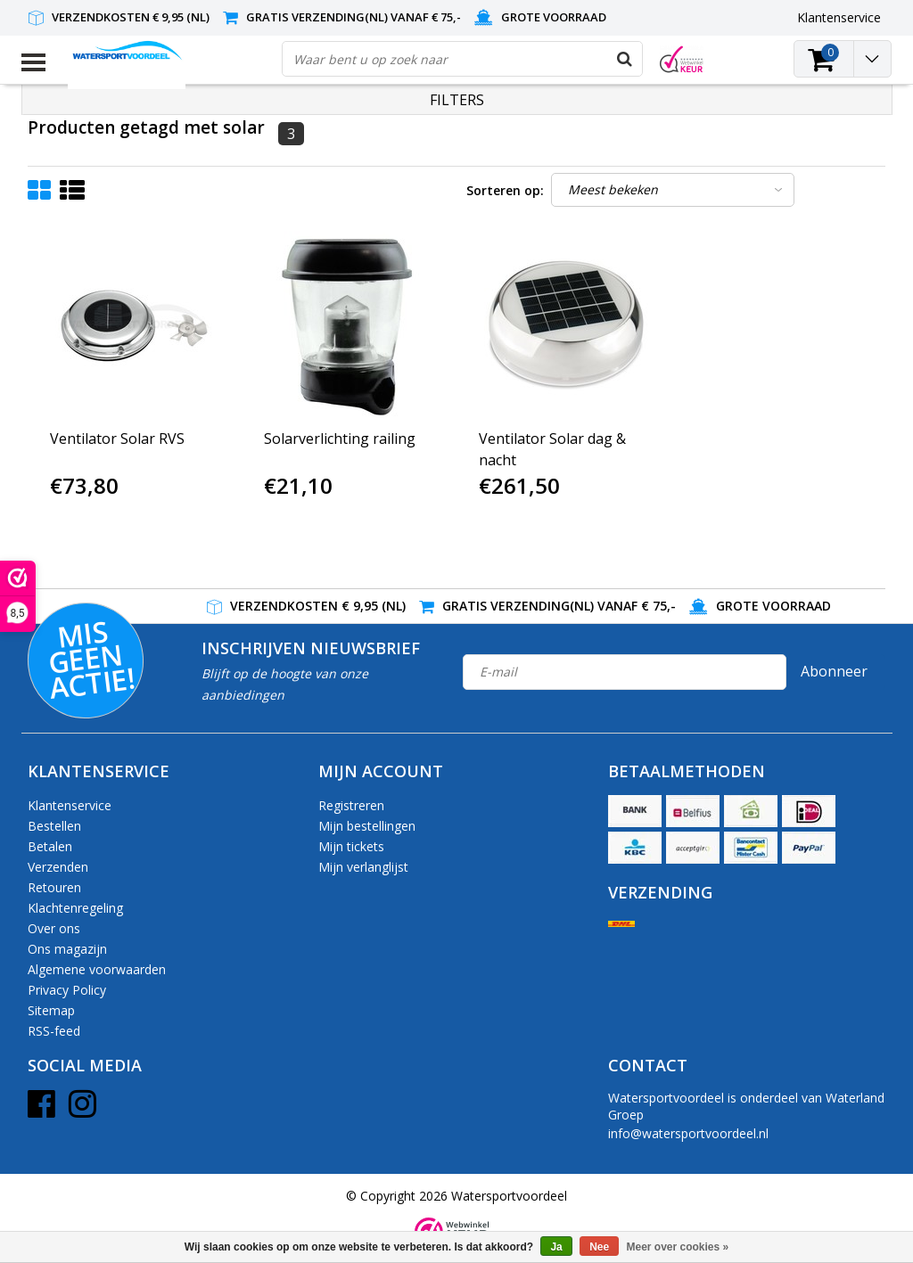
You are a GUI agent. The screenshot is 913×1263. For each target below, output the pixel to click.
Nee (599, 1247)
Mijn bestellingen (366, 825)
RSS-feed (54, 1030)
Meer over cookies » (678, 1247)
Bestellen (54, 825)
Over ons (54, 928)
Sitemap (51, 1010)
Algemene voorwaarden (97, 969)
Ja (556, 1247)
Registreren (351, 805)
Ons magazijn (67, 948)
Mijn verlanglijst (363, 866)
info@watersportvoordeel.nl (688, 1133)
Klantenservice (69, 805)
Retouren (54, 887)
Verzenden (58, 866)
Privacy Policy (67, 989)
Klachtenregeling (75, 907)
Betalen (50, 846)
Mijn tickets (351, 846)
